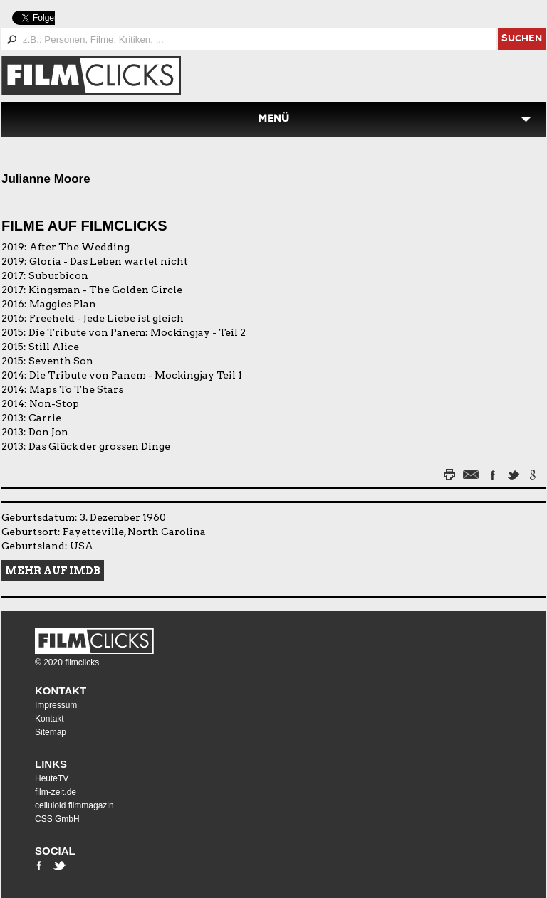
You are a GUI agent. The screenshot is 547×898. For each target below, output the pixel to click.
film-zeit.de (55, 792)
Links (51, 764)
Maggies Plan (62, 304)
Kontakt (60, 691)
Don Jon (48, 432)
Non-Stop (54, 403)
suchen (521, 39)
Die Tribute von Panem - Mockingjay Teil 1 (135, 375)
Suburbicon (58, 275)
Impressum (56, 705)
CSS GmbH (57, 819)
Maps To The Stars (76, 389)
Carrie (44, 417)
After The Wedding (79, 247)
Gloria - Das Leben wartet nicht (108, 261)
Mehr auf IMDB (52, 570)
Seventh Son (60, 360)
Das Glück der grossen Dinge (99, 446)
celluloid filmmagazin (74, 805)
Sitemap (50, 732)
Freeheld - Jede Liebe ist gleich (106, 318)
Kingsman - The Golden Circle (105, 289)
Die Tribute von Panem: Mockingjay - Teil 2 (137, 332)
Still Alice (53, 346)
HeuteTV (51, 778)
